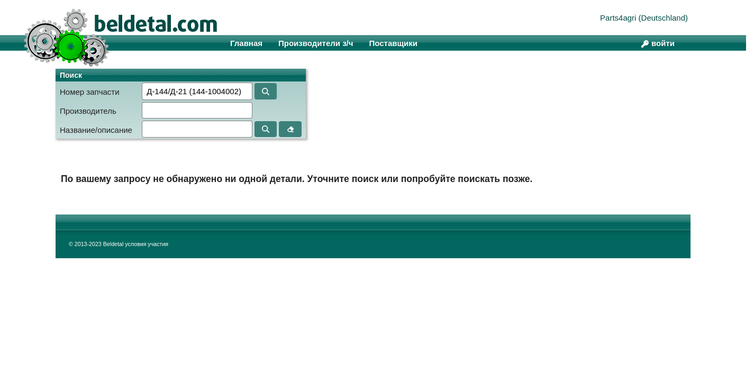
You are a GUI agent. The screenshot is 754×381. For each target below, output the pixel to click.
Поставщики (393, 43)
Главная (246, 43)
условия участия (146, 244)
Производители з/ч (315, 43)
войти (663, 43)
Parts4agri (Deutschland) (644, 17)
